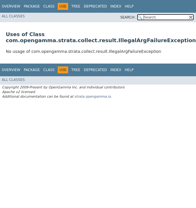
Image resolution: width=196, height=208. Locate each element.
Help (129, 6)
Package (32, 6)
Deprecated (95, 6)
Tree (75, 6)
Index (115, 6)
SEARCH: (128, 17)
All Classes (13, 16)
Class (49, 6)
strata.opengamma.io (93, 96)
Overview (11, 6)
